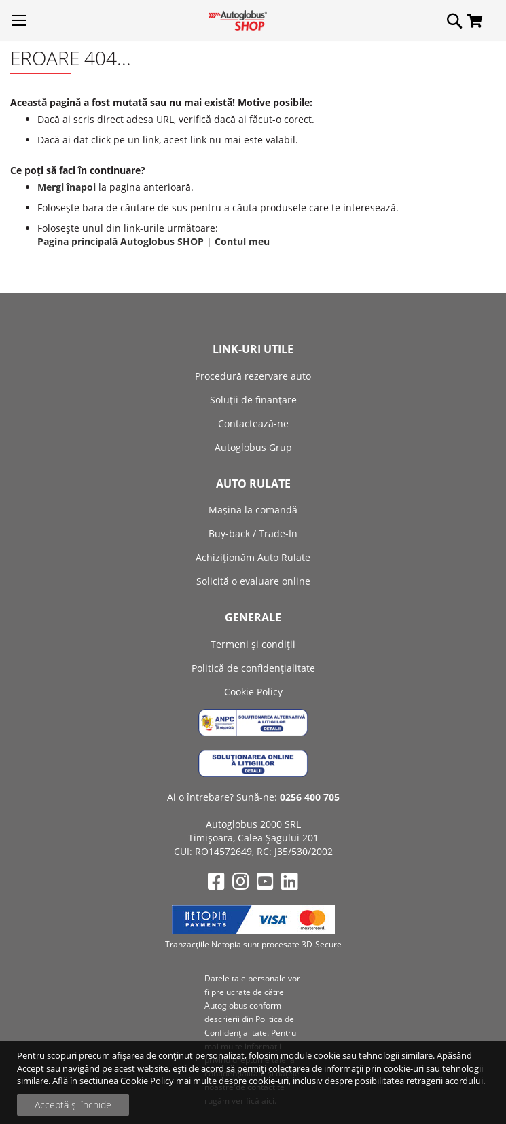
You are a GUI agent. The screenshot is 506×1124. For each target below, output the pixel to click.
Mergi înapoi (66, 187)
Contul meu (242, 241)
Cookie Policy (147, 1080)
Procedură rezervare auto (253, 375)
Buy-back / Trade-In (253, 533)
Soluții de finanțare (253, 399)
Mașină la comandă (253, 509)
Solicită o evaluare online (253, 581)
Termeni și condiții (253, 644)
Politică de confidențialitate (253, 667)
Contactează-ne (253, 423)
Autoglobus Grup (253, 447)
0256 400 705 (310, 797)
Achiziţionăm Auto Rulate (253, 557)
